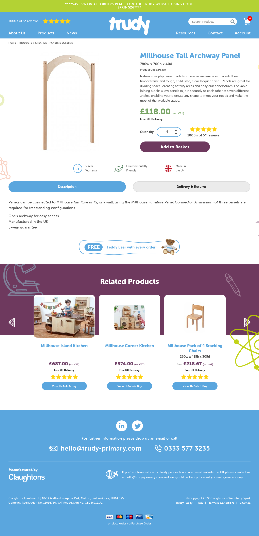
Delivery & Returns (192, 187)
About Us (16, 33)
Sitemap (245, 502)
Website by (239, 498)
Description (67, 187)
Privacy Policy (183, 502)
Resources (185, 33)
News (72, 33)
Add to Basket (174, 147)
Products (46, 33)
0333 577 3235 (187, 448)
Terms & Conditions (221, 502)
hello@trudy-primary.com (101, 448)
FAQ (200, 502)
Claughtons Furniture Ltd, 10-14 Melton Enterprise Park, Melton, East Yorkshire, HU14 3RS (66, 498)
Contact (215, 33)
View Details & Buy (64, 386)
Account (243, 33)
